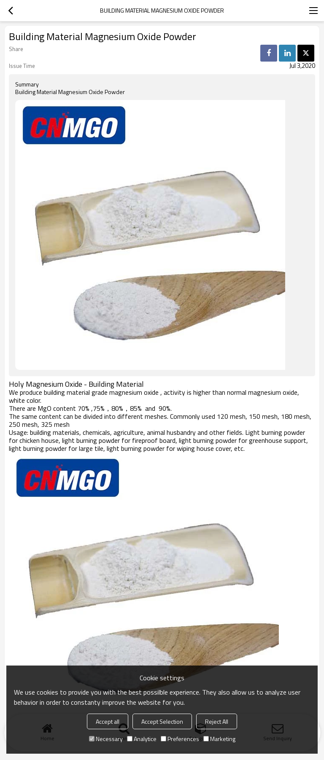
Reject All (216, 721)
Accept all (107, 721)
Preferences (180, 738)
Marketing (219, 738)
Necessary (106, 738)
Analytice (142, 738)
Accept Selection (162, 721)
